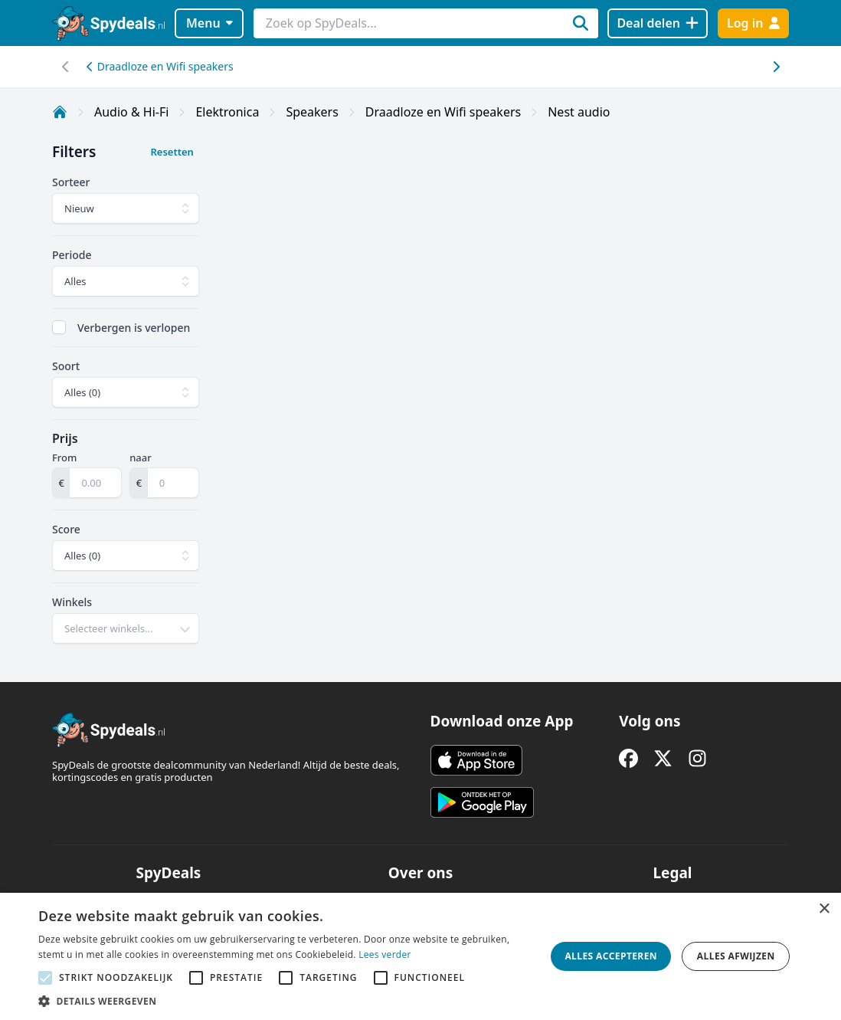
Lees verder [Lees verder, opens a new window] (384, 954)
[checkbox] (59, 327)
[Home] (59, 112)
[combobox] (125, 628)
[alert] (420, 956)
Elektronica (227, 111)
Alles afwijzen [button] (736, 956)
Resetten (171, 152)
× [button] (824, 909)
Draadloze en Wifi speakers (160, 66)
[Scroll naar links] (775, 67)
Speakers (312, 111)
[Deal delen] (657, 23)
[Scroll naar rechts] (65, 67)
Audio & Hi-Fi (131, 111)
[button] (284, 1001)
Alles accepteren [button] (610, 956)
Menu (209, 23)
